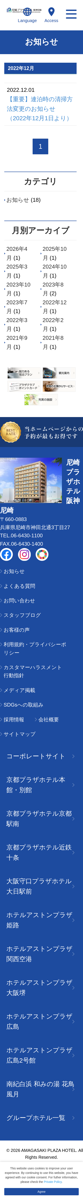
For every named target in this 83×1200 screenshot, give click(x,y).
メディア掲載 (19, 690)
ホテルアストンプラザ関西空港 (40, 953)
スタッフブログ (22, 615)
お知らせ (17, 200)
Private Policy (53, 1182)
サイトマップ (20, 734)
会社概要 (48, 719)
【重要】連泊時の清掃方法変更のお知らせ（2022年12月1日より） (40, 109)
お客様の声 (17, 630)
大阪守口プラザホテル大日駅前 (40, 886)
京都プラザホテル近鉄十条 (40, 852)
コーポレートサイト (40, 756)
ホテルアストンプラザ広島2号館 (40, 1055)
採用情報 (14, 719)
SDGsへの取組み (24, 705)
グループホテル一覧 (40, 1117)
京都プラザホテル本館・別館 (40, 784)
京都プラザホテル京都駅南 (40, 818)
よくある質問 (19, 586)
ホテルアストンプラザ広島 (40, 1021)
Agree (41, 1191)
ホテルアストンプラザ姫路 (40, 920)
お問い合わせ (19, 600)
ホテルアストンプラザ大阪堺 (40, 987)
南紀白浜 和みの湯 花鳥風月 (40, 1089)
